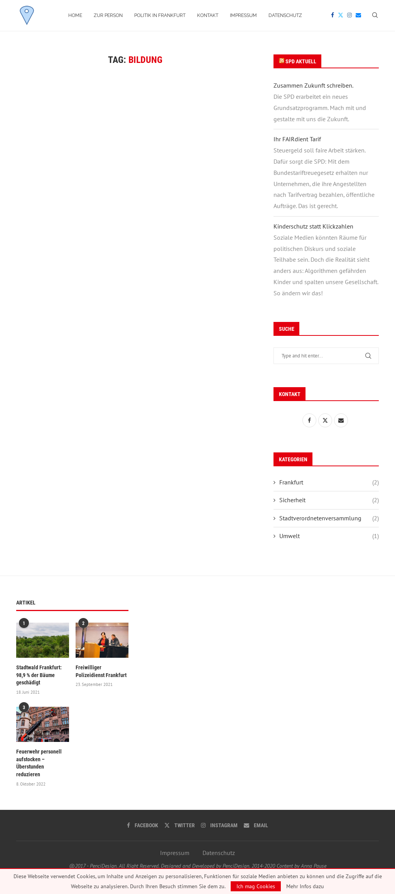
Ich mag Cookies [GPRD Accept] (255, 886)
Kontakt (207, 15)
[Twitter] (340, 15)
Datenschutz (285, 15)
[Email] (358, 15)
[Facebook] (332, 15)
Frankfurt (329, 482)
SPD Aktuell (300, 61)
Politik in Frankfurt (160, 15)
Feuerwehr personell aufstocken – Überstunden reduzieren (39, 762)
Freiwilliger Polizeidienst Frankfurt (101, 671)
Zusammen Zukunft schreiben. (313, 85)
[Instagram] (349, 15)
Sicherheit (329, 500)
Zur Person (108, 15)
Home (75, 15)
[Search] (375, 15)
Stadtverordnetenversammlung (329, 518)
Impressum (243, 15)
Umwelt (329, 536)
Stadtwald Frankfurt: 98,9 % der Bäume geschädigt (39, 675)
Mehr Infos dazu (305, 886)
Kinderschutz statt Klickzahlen (313, 226)
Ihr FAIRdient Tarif (297, 139)
